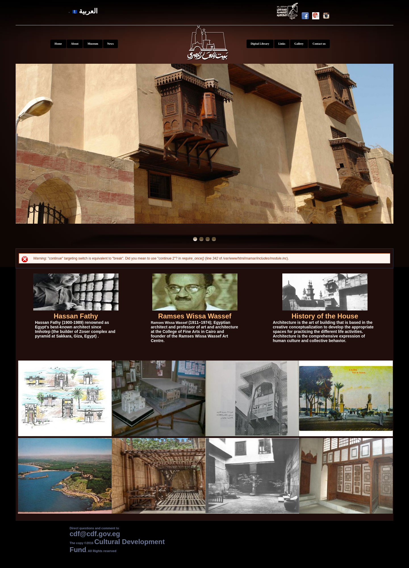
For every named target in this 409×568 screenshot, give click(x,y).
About (75, 43)
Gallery (298, 43)
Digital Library (260, 43)
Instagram (328, 16)
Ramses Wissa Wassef (194, 316)
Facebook (307, 16)
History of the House (324, 316)
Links (281, 43)
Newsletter (317, 16)
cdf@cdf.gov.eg (95, 534)
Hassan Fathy (76, 316)
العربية (85, 11)
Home (58, 43)
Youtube (288, 12)
